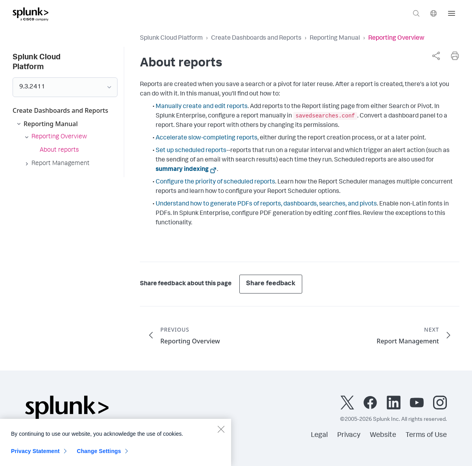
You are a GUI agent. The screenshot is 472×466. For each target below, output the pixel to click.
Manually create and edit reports (202, 107)
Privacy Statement (35, 456)
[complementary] (436, 56)
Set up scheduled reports (191, 151)
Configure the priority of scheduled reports (215, 182)
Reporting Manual (335, 38)
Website (383, 435)
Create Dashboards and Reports (256, 38)
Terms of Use (426, 435)
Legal (319, 435)
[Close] (221, 434)
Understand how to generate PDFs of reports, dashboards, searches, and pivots (266, 204)
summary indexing (182, 170)
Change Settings (99, 456)
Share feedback (271, 284)
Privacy (348, 435)
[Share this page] (436, 56)
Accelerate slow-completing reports (206, 138)
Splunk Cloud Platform (171, 38)
